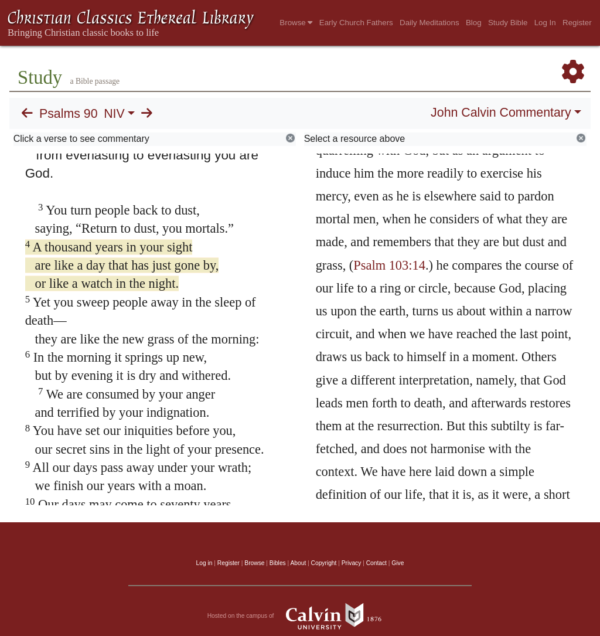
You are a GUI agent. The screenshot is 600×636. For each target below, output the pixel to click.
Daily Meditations (429, 22)
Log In (545, 22)
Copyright (324, 563)
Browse (295, 22)
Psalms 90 (68, 114)
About (298, 563)
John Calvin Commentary (501, 113)
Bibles (278, 563)
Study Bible (507, 22)
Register (577, 22)
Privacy (352, 563)
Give (397, 563)
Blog (474, 22)
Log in (204, 563)
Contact (376, 563)
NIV (114, 114)
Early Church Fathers (356, 22)
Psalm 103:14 (389, 265)
